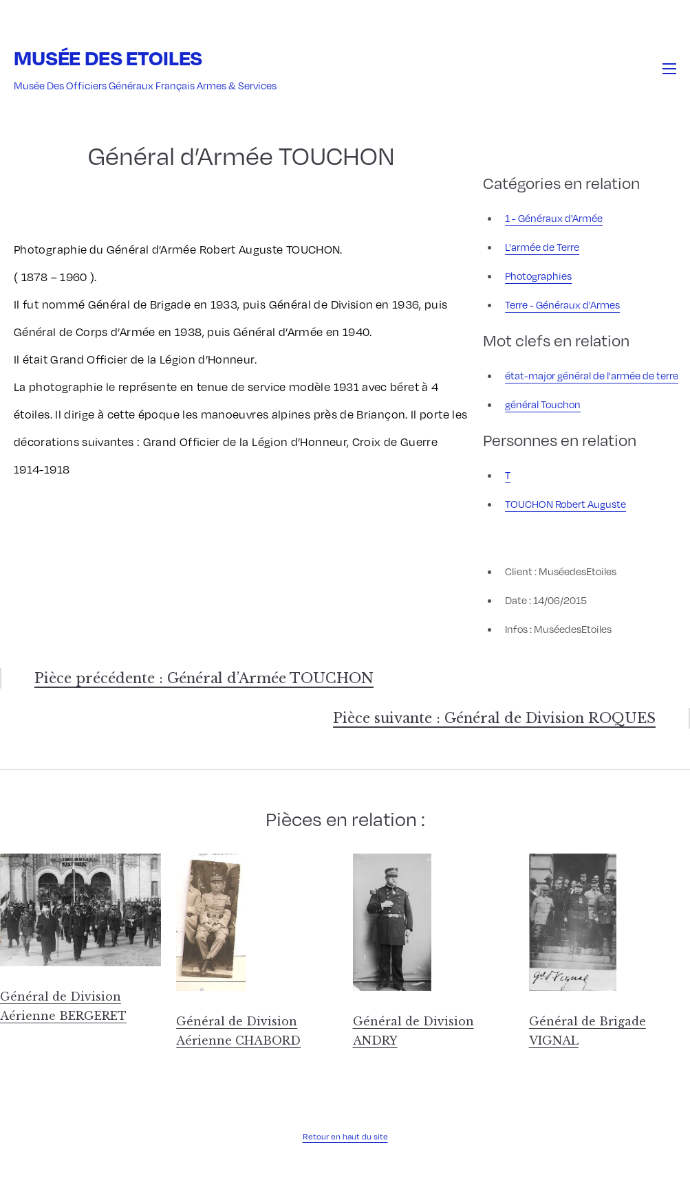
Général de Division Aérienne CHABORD (238, 1030)
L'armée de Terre (542, 247)
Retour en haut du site (345, 1136)
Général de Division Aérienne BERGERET (63, 1006)
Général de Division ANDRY (413, 1030)
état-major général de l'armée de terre (591, 375)
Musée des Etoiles (108, 57)
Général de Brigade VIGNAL (587, 1030)
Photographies (538, 275)
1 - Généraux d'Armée (554, 218)
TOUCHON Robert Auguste (565, 504)
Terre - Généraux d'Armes (562, 304)
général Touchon (543, 404)
